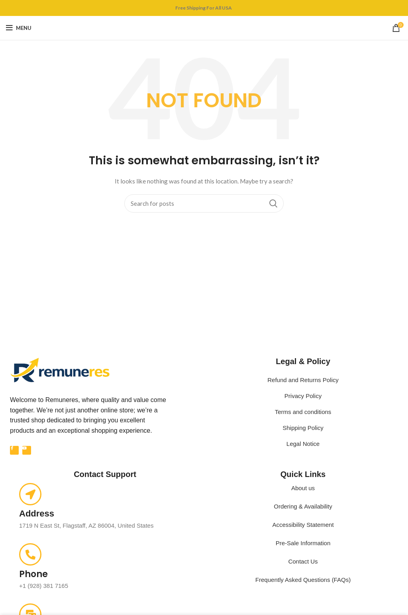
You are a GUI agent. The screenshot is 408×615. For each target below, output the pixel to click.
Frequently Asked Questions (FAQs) (303, 579)
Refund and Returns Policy (302, 379)
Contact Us (303, 561)
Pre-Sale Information (303, 543)
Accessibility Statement (302, 524)
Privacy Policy (303, 395)
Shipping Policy (303, 427)
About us (303, 488)
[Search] (204, 203)
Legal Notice (303, 443)
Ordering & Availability (303, 506)
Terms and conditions (303, 411)
